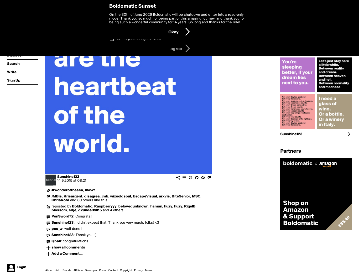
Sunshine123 (68, 177)
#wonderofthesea (67, 190)
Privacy (138, 270)
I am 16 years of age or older (138, 39)
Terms (148, 270)
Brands (66, 270)
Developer (91, 270)
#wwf (90, 190)
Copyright (126, 270)
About (48, 270)
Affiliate (78, 270)
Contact (113, 270)
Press (102, 270)
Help (57, 270)
